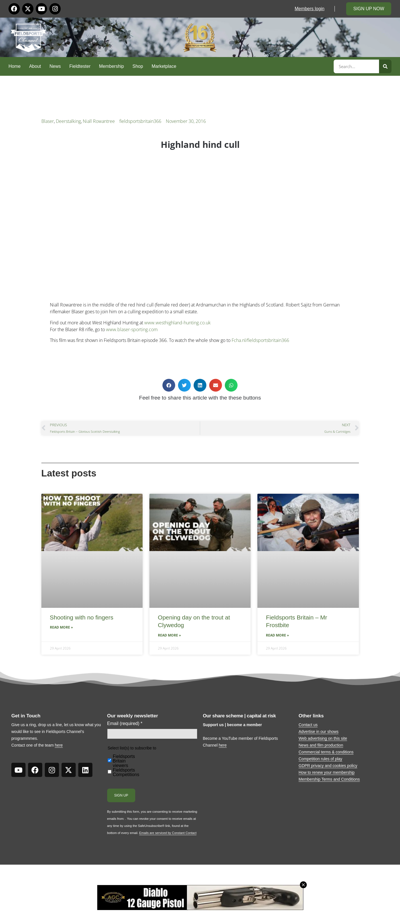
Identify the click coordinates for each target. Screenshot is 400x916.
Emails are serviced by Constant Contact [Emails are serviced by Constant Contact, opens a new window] (167, 833)
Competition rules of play (320, 759)
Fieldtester (80, 66)
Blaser (47, 121)
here (59, 745)
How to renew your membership (327, 772)
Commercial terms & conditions (326, 752)
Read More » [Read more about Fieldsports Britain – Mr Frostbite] (277, 635)
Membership (111, 66)
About (35, 66)
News (55, 66)
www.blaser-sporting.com (132, 329)
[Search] (385, 66)
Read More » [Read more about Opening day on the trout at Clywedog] (169, 635)
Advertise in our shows (318, 731)
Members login (309, 8)
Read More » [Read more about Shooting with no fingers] (61, 627)
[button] (168, 385)
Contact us (308, 724)
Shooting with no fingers (81, 617)
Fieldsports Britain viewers (124, 761)
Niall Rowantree (99, 121)
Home (15, 66)
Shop (137, 66)
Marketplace (164, 66)
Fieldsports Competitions (126, 772)
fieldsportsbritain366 (140, 121)
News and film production (321, 745)
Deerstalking (68, 121)
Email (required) (125, 723)
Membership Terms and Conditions (329, 779)
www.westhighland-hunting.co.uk (177, 323)
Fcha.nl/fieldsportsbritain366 (260, 340)
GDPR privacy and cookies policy (328, 765)
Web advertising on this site (323, 738)
